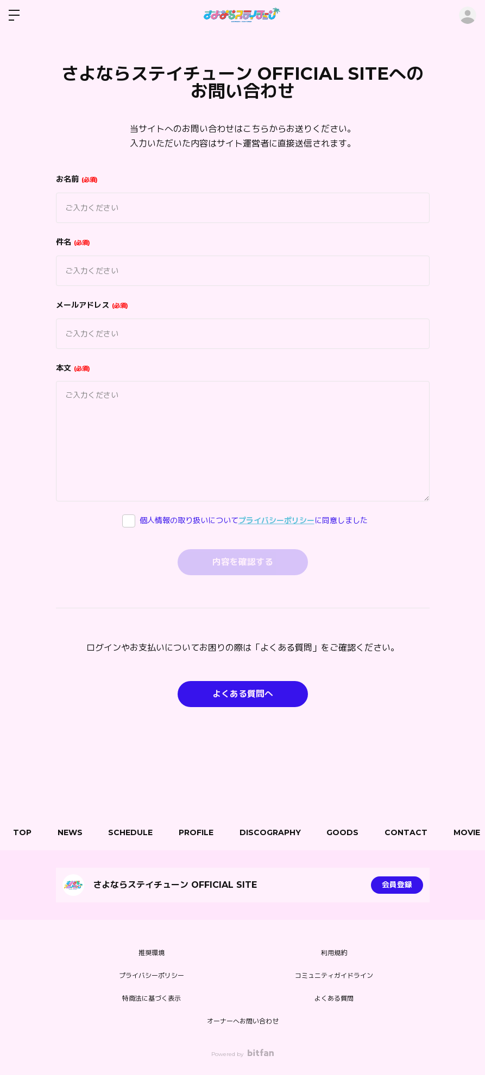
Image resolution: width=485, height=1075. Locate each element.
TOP (23, 832)
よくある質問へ (242, 694)
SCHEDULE (133, 832)
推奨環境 (151, 953)
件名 (73, 242)
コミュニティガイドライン (334, 975)
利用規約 (334, 953)
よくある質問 (334, 998)
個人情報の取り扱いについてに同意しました (254, 520)
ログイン (467, 15)
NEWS (71, 832)
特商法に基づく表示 (151, 998)
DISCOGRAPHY (275, 832)
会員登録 (397, 885)
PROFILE (200, 832)
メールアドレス (92, 305)
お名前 (77, 179)
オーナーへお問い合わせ (243, 1021)
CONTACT (414, 832)
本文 (73, 368)
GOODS (349, 832)
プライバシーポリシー (276, 520)
